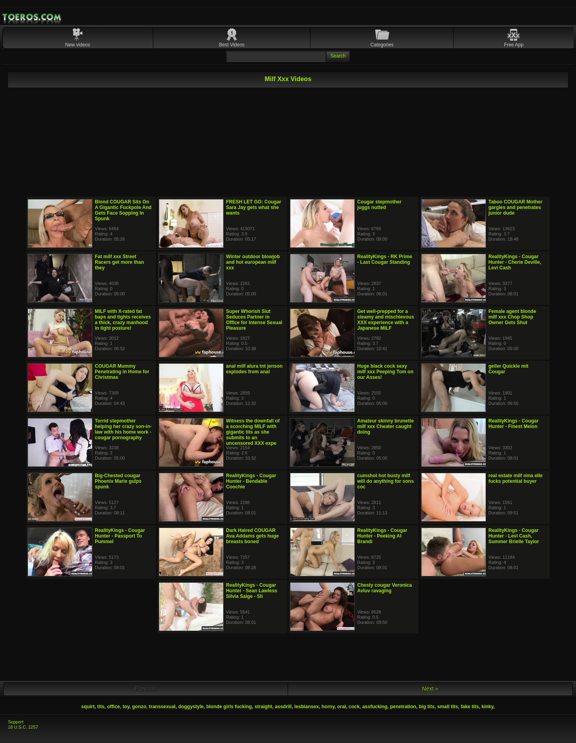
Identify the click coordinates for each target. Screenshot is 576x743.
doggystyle (191, 706)
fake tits (470, 706)
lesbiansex (306, 706)
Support (16, 721)
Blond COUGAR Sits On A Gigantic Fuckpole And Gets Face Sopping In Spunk (123, 210)
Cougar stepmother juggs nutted (379, 204)
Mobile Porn (32, 17)
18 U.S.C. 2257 (23, 727)
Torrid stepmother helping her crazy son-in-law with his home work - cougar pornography (123, 429)
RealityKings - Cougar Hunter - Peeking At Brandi (382, 536)
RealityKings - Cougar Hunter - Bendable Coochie (251, 481)
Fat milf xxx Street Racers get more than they (119, 262)
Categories (382, 45)
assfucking (375, 706)
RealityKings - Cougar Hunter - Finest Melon (513, 423)
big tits (426, 706)
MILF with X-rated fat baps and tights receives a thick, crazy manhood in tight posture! (123, 320)
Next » (430, 688)
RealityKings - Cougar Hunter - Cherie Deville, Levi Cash (514, 262)
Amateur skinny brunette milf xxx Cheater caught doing (385, 426)
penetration (403, 706)
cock (354, 706)
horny (328, 706)
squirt (87, 706)
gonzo (139, 706)
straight (263, 706)
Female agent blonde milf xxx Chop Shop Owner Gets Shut (512, 317)
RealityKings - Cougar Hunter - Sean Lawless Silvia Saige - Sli (251, 590)
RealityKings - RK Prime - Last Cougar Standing (384, 259)
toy (125, 706)
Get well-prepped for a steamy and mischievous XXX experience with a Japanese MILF (385, 320)
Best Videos (232, 45)
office (113, 706)
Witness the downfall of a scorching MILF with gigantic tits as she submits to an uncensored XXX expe (253, 432)
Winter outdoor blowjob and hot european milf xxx (253, 262)
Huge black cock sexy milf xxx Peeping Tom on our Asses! (385, 371)
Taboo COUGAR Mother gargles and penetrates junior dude (515, 207)
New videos (77, 45)
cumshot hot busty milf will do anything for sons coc (385, 481)
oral (341, 706)
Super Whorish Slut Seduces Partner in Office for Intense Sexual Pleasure (254, 320)
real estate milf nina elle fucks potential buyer (515, 478)
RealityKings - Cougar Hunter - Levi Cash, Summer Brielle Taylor (513, 536)
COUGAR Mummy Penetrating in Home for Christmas (122, 371)
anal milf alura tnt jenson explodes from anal (254, 368)
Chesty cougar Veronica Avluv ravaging (384, 588)
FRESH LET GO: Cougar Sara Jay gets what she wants (253, 207)
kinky (488, 706)
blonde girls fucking (229, 706)
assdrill (283, 706)
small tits (447, 706)
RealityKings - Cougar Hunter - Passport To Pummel (120, 536)
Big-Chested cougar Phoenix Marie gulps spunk (118, 481)
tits (100, 706)
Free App (514, 45)
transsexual (162, 706)
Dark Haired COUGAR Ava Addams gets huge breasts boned (252, 536)
